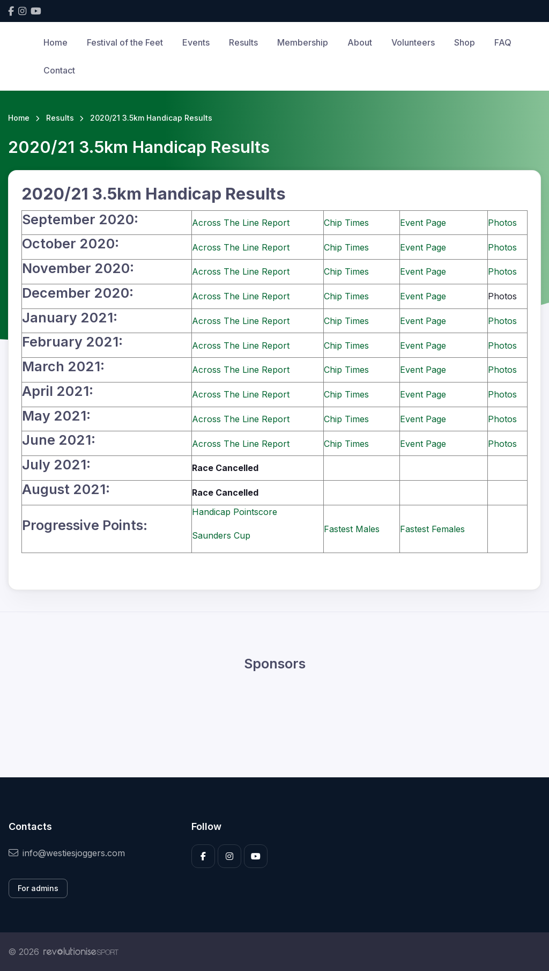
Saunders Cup (221, 535)
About (359, 42)
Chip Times (346, 222)
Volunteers (413, 42)
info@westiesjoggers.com (67, 853)
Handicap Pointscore (234, 511)
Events (196, 42)
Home (55, 42)
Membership (302, 42)
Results (243, 42)
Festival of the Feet (125, 42)
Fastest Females (432, 529)
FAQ (502, 42)
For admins (38, 888)
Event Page (423, 222)
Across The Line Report (241, 222)
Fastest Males (352, 529)
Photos (502, 222)
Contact (59, 70)
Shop (464, 42)
